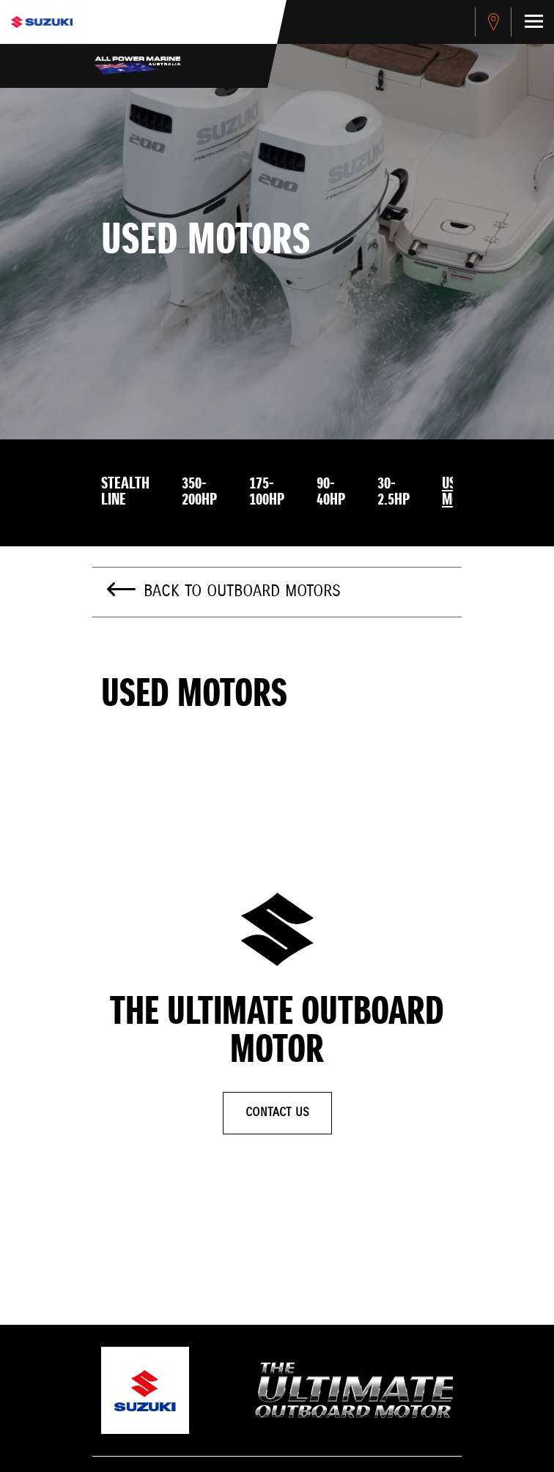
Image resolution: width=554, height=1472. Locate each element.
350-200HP (199, 492)
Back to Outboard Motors (242, 592)
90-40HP (331, 492)
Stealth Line (125, 492)
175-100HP (266, 492)
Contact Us (277, 1112)
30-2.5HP (393, 492)
